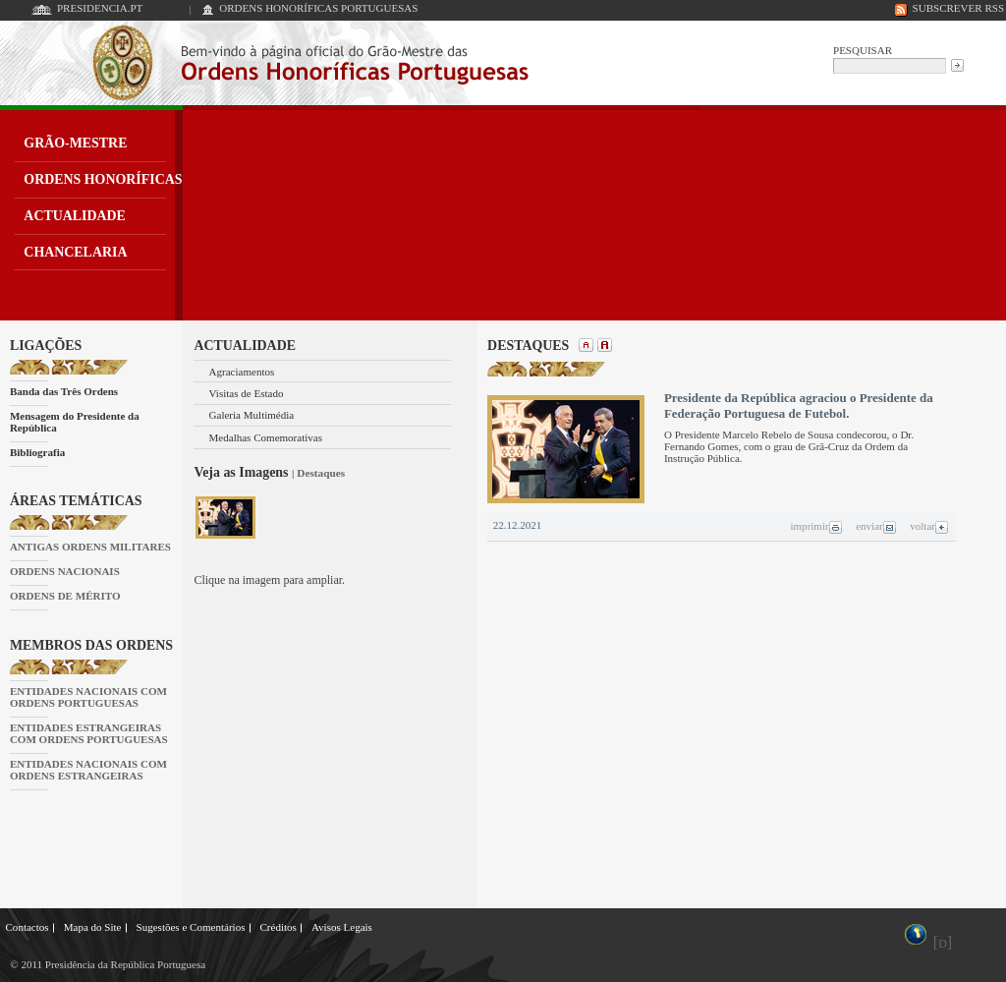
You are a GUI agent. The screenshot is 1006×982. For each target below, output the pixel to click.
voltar (929, 526)
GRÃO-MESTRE (75, 143)
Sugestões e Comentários (191, 927)
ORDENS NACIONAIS (65, 571)
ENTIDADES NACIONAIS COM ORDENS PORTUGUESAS (88, 697)
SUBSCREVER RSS (959, 8)
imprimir (816, 526)
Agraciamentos (242, 371)
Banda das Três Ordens (64, 391)
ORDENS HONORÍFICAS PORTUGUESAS (318, 8)
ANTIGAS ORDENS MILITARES (90, 546)
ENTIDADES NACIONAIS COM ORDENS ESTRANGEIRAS (88, 769)
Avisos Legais (341, 927)
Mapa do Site (93, 927)
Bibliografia (37, 452)
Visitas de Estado (246, 393)
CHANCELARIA (75, 252)
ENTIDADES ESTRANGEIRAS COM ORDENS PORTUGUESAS (89, 733)
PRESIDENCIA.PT (99, 8)
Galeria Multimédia (252, 415)
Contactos (27, 927)
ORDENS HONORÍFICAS (103, 179)
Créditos (277, 927)
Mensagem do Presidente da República (75, 421)
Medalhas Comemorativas (266, 437)
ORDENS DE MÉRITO (65, 596)
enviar (876, 526)
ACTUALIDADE (75, 215)
